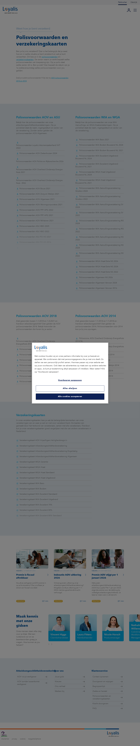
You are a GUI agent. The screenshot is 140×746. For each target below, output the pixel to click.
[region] (70, 373)
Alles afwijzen (70, 388)
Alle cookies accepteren (70, 396)
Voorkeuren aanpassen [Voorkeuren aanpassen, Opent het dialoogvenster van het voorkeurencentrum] (70, 380)
